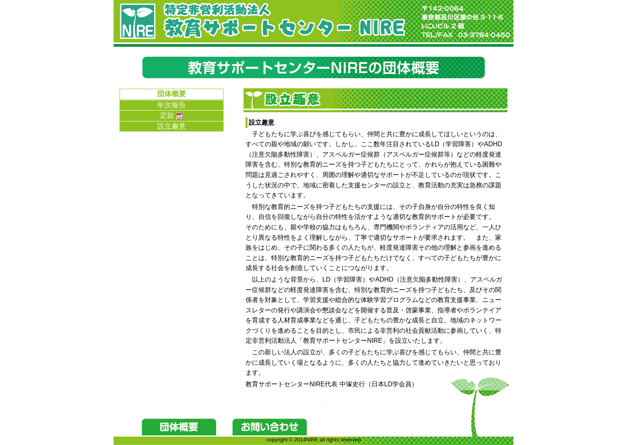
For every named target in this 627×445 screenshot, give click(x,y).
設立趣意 (171, 126)
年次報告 (171, 105)
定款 (171, 115)
